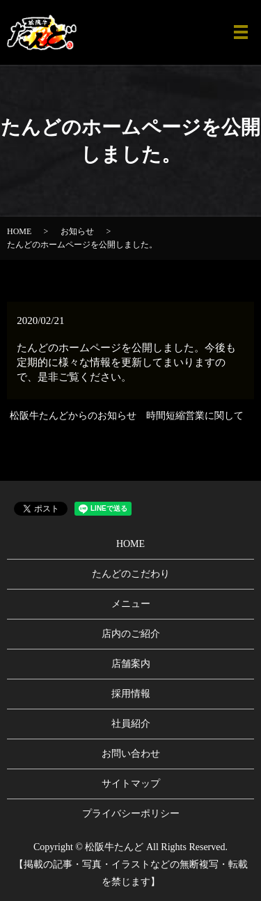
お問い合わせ (131, 753)
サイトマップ (131, 783)
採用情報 (130, 693)
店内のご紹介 (131, 634)
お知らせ (77, 231)
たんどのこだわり (131, 574)
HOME (19, 231)
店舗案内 (130, 664)
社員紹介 (130, 723)
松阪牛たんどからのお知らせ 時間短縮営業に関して (127, 415)
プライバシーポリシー (131, 813)
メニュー (130, 604)
